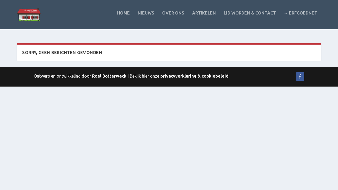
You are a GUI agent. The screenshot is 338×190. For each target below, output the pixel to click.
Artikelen (204, 16)
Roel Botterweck (109, 76)
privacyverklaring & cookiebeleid (194, 76)
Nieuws (146, 16)
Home (123, 16)
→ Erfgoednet (300, 16)
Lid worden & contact (250, 16)
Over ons (173, 16)
